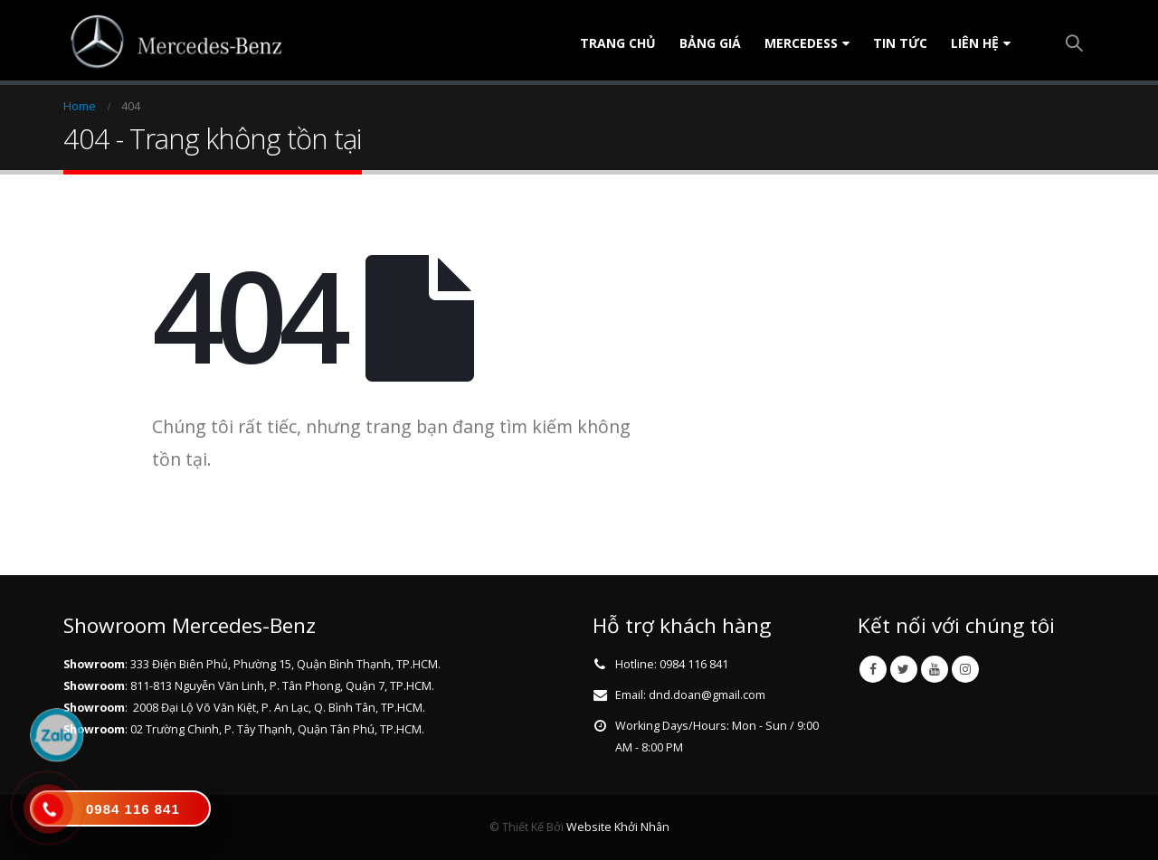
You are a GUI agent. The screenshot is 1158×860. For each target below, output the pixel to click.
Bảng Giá (710, 43)
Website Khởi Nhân (617, 827)
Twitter (903, 669)
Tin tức (900, 43)
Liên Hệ (975, 43)
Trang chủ (618, 43)
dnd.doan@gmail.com (707, 695)
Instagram (965, 669)
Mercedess (801, 43)
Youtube (934, 669)
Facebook (873, 669)
